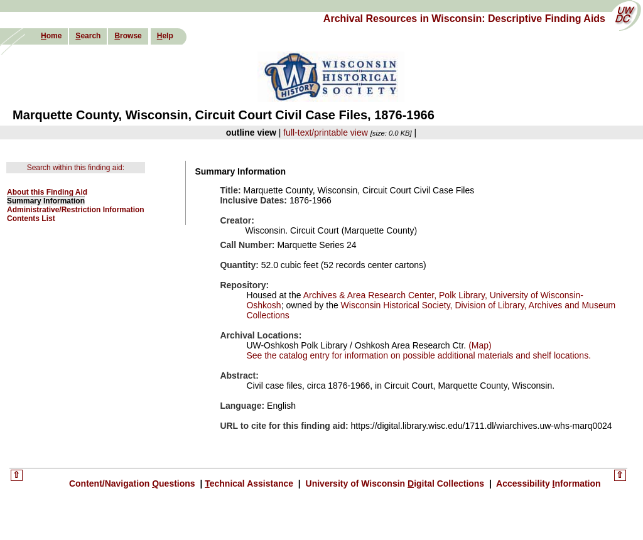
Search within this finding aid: (75, 167)
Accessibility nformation (547, 483)
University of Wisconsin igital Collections (395, 483)
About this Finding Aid (47, 192)
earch (87, 35)
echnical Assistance (250, 483)
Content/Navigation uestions (133, 483)
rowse (127, 35)
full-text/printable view (325, 132)
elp (165, 35)
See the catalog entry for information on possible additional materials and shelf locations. (418, 355)
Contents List (31, 218)
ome (51, 35)
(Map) (478, 345)
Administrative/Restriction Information (75, 209)
